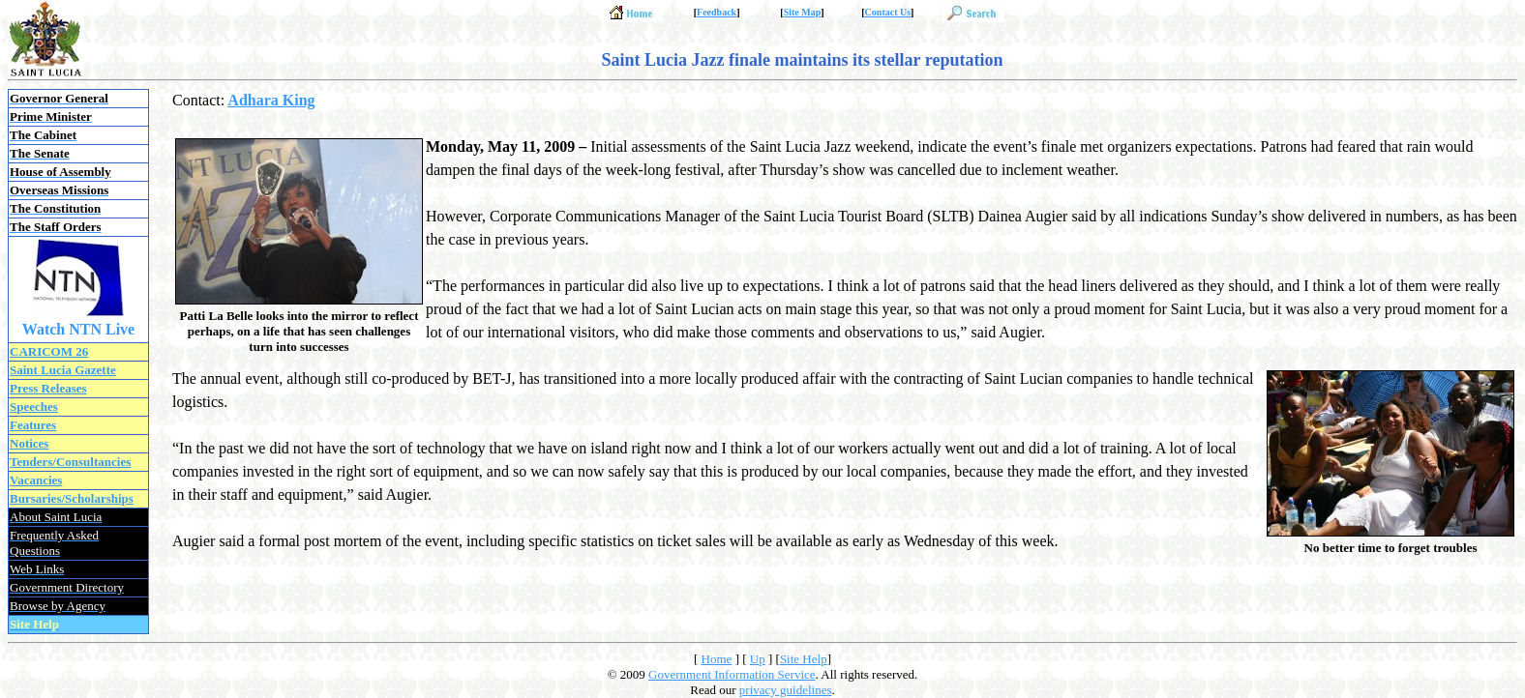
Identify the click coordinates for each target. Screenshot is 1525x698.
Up (757, 659)
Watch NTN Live (78, 329)
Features (33, 425)
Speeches (34, 406)
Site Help (803, 659)
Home (717, 659)
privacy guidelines (785, 690)
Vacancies (36, 480)
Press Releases (48, 388)
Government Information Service (732, 674)
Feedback (716, 12)
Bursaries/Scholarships (72, 498)
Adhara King (270, 100)
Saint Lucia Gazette (63, 370)
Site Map (803, 12)
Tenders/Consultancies (70, 461)
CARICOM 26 (49, 351)
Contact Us (888, 12)
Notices (29, 443)
